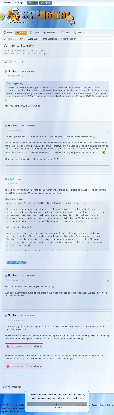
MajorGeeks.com (36, 193)
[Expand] (19, 83)
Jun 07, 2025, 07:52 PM (14, 130)
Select (13, 199)
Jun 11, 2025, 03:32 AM (14, 184)
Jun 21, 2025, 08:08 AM (14, 280)
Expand (21, 199)
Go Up (6, 387)
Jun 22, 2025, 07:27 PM (14, 320)
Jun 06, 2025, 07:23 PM (14, 76)
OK (57, 404)
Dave (11, 178)
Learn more (57, 408)
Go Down (7, 62)
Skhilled (12, 71)
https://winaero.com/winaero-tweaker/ (23, 106)
